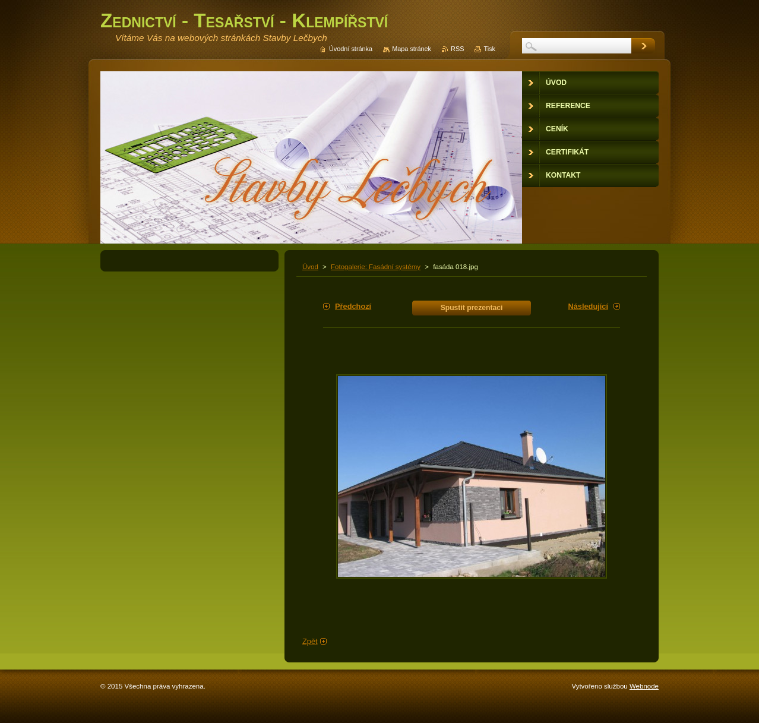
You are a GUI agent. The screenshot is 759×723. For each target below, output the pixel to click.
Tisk (489, 48)
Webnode (644, 686)
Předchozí (353, 306)
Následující (588, 306)
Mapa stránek (411, 48)
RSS (457, 48)
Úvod (310, 266)
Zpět (310, 641)
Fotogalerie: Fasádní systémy (375, 266)
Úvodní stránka (350, 48)
